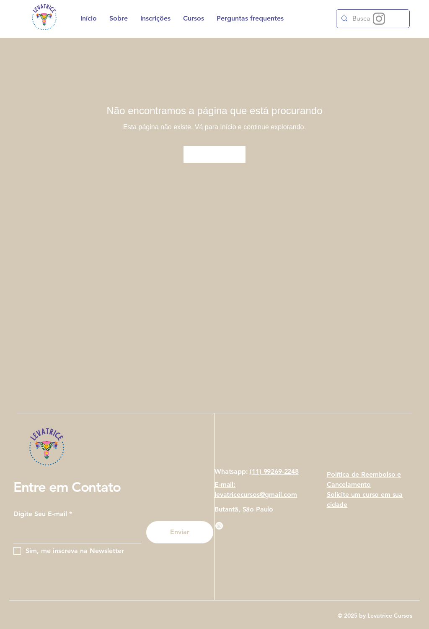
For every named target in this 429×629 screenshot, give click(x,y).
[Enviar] (179, 532)
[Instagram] (379, 18)
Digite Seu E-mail (40, 514)
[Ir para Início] (214, 154)
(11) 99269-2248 (274, 471)
